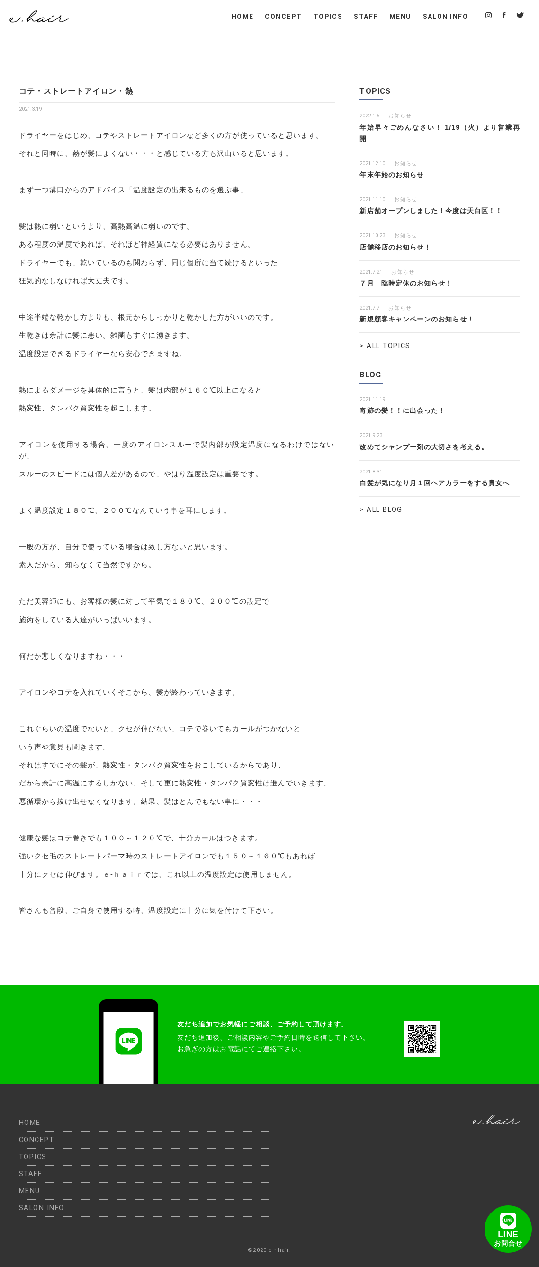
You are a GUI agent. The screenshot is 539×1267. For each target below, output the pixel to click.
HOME (243, 16)
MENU (400, 16)
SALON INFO (445, 16)
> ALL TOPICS (384, 346)
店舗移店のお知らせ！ (397, 247)
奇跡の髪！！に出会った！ (405, 410)
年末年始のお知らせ (393, 174)
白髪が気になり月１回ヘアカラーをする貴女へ (439, 483)
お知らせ (399, 116)
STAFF (365, 16)
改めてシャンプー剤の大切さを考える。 (428, 447)
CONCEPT (283, 16)
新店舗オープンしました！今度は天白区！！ (435, 210)
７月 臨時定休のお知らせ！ (408, 283)
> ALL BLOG (381, 510)
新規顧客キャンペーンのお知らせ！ (420, 319)
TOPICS (328, 16)
